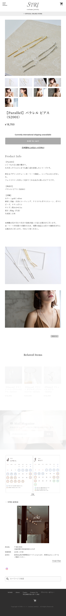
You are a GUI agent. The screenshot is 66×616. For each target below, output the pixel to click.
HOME (10, 592)
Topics (25, 592)
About (18, 592)
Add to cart (33, 141)
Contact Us (34, 592)
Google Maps (56, 560)
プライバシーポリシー (47, 592)
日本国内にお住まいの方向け (33, 148)
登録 (49, 434)
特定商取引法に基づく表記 (31, 594)
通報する (54, 336)
